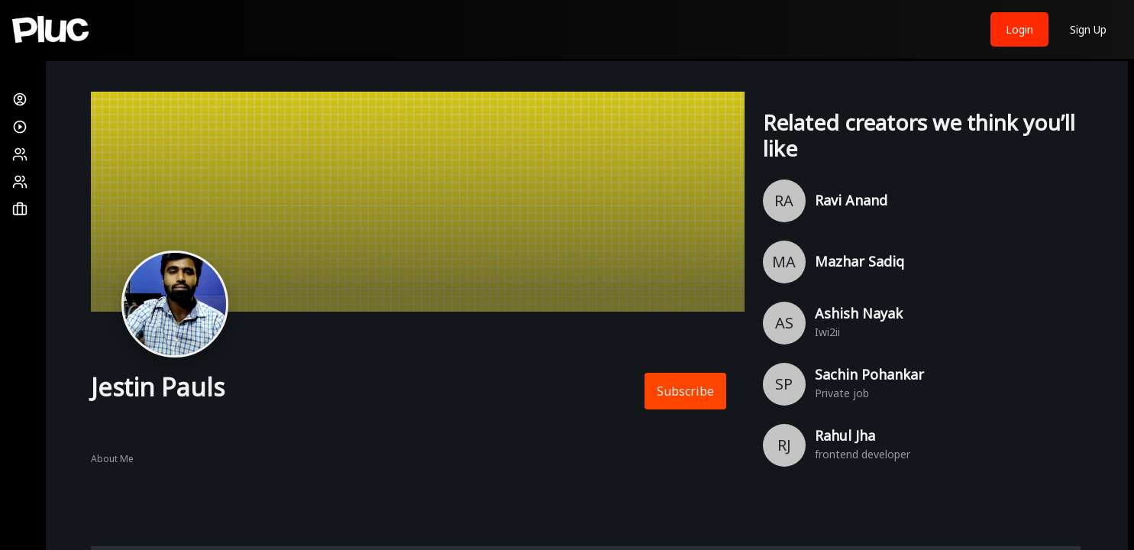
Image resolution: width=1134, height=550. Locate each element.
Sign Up (1088, 29)
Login (1019, 29)
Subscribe (685, 391)
